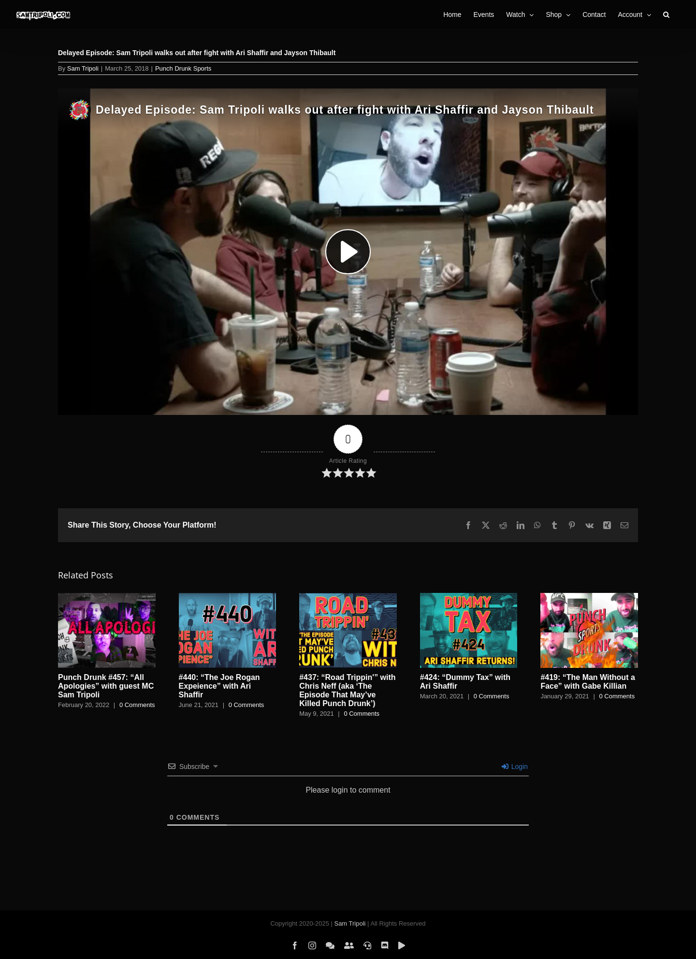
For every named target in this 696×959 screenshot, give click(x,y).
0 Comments (137, 704)
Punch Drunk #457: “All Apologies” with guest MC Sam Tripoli (106, 686)
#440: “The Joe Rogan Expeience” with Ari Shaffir (219, 686)
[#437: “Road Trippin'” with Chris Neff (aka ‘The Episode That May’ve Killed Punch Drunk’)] (348, 597)
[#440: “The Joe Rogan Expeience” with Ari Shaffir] (227, 597)
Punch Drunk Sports (183, 68)
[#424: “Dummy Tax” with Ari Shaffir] (469, 597)
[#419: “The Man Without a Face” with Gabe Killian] (589, 597)
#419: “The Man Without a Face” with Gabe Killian (587, 681)
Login (515, 766)
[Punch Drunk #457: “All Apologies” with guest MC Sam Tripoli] (107, 597)
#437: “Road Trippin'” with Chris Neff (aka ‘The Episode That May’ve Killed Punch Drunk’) (347, 690)
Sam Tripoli (83, 68)
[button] (666, 14)
